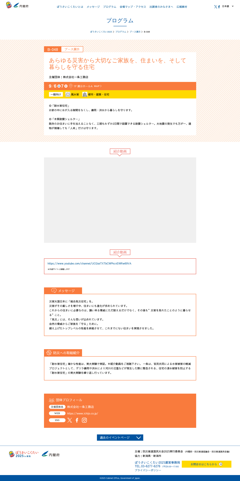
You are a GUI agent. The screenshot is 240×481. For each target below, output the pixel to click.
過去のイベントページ (115, 437)
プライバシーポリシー (148, 470)
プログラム (109, 6)
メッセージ (93, 6)
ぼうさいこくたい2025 (101, 31)
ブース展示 (135, 31)
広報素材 (182, 6)
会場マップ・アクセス (133, 6)
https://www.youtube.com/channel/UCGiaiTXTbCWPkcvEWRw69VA (89, 263)
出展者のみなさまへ (161, 6)
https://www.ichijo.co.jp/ (82, 413)
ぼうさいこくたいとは (70, 6)
